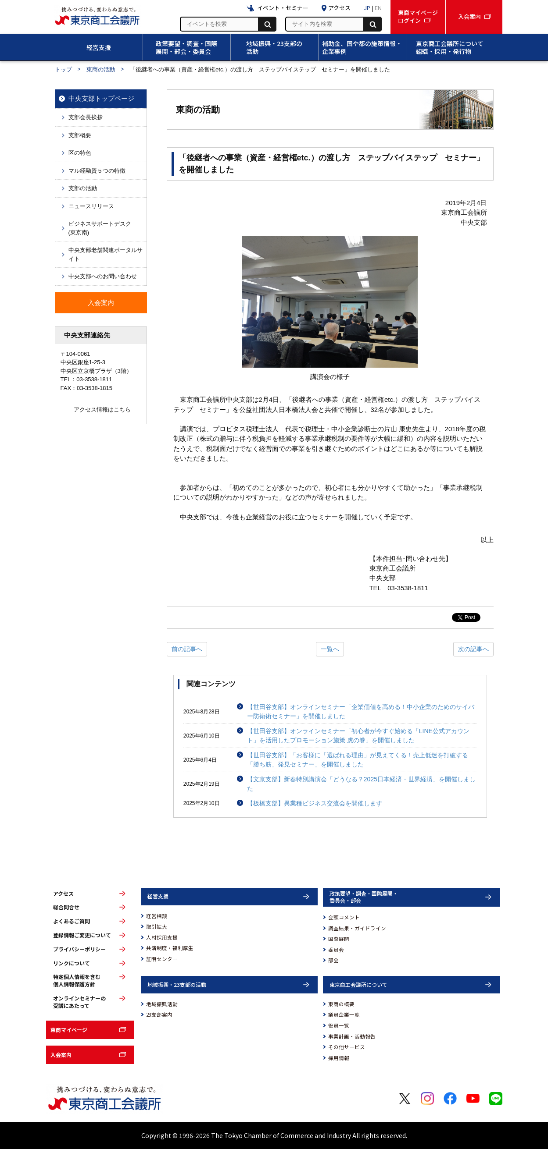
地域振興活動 (162, 1003)
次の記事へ (473, 649)
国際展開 (338, 938)
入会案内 (61, 1054)
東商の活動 (100, 69)
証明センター (162, 958)
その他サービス (346, 1046)
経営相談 (156, 915)
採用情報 (338, 1057)
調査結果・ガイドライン (357, 928)
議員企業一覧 (344, 1014)
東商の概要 (341, 1003)
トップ (63, 69)
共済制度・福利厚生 (169, 947)
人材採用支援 (162, 937)
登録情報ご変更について (82, 935)
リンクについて (71, 963)
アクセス (63, 893)
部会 (333, 960)
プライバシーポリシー (79, 949)
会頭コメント (344, 917)
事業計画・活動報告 (352, 1036)
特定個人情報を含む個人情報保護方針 (76, 980)
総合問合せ (66, 907)
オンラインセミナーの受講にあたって (79, 1002)
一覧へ (330, 649)
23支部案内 (159, 1014)
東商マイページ (68, 1029)
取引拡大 (156, 926)
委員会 (336, 949)
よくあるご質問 (71, 921)
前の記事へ (187, 649)
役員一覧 (338, 1025)
